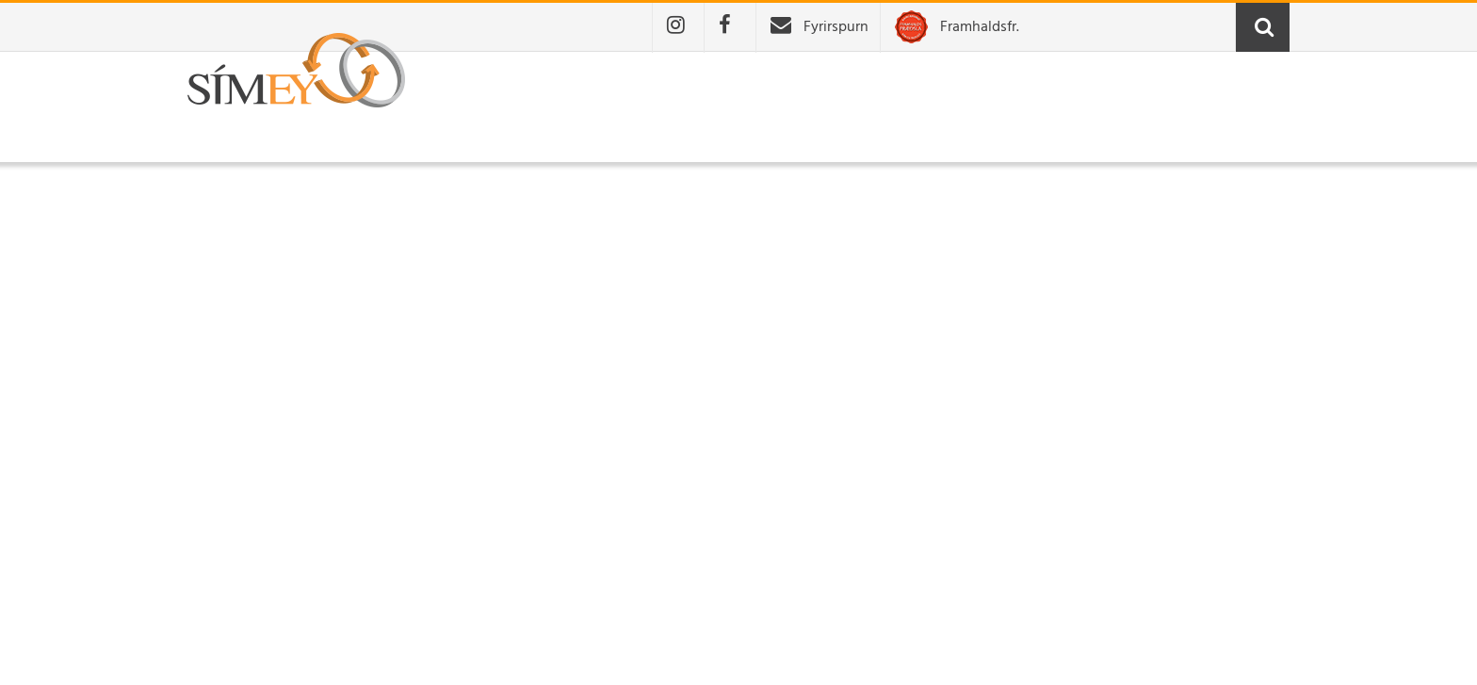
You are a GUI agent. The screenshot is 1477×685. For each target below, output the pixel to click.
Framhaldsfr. (979, 27)
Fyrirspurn (835, 27)
